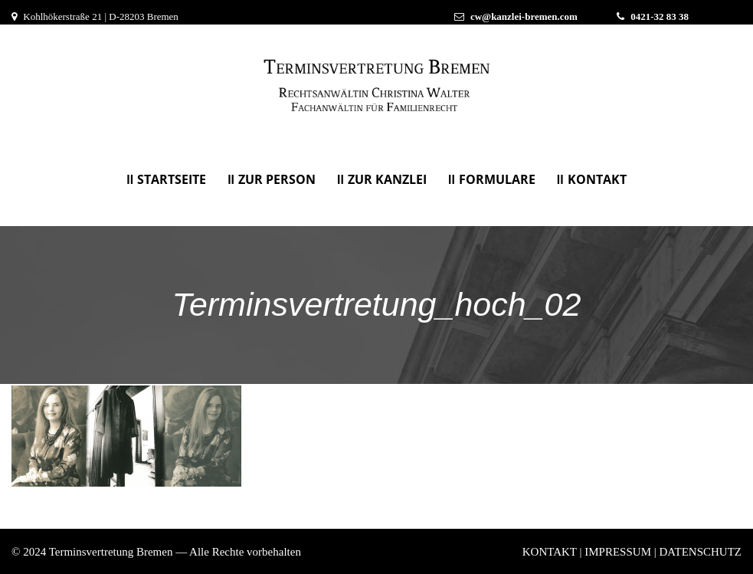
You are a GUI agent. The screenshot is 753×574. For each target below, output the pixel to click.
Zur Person (277, 179)
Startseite (171, 179)
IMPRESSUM (617, 552)
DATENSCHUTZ (701, 552)
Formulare (497, 179)
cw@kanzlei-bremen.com (524, 16)
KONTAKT (597, 179)
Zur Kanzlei (387, 179)
